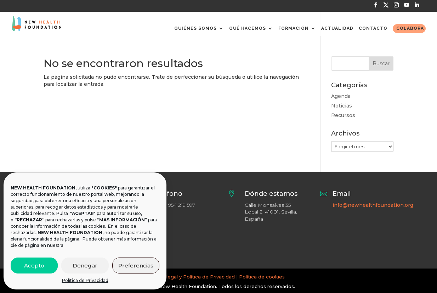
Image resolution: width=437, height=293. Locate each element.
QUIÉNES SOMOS (195, 28)
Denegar (85, 265)
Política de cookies (262, 277)
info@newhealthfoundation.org (373, 205)
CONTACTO (373, 28)
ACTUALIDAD (337, 28)
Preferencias (135, 265)
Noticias (341, 106)
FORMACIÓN (293, 28)
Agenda (341, 96)
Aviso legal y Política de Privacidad (193, 277)
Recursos (343, 115)
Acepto (34, 265)
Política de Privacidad (85, 280)
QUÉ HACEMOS (247, 28)
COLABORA (410, 28)
